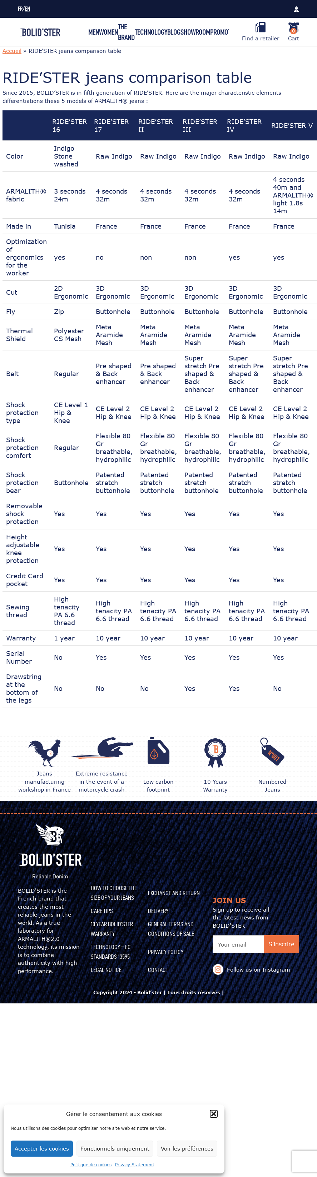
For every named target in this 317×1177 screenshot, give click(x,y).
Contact (158, 970)
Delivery (158, 911)
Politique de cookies (91, 1164)
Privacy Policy (165, 952)
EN (27, 9)
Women (108, 32)
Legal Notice (106, 970)
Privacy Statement (134, 1164)
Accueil (12, 51)
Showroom (195, 32)
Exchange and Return (174, 893)
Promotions (226, 32)
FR (20, 9)
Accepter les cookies (42, 1148)
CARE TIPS (102, 911)
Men (93, 32)
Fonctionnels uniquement (114, 1148)
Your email (232, 944)
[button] (213, 1113)
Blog (173, 32)
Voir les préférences (187, 1148)
